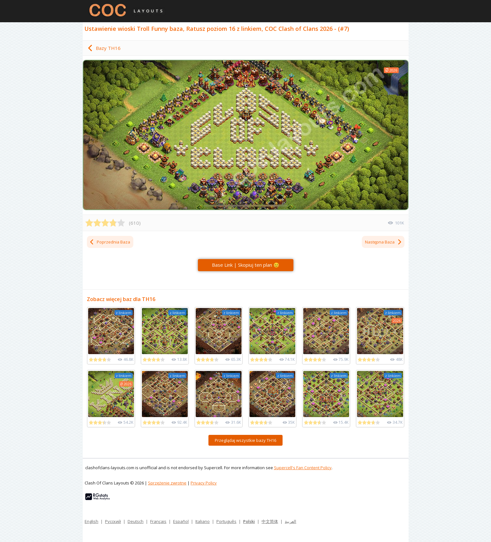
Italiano (202, 521)
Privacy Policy (204, 483)
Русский (113, 521)
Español (181, 521)
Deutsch (136, 521)
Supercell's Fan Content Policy (303, 467)
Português (226, 521)
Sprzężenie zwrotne (167, 483)
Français (158, 521)
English (91, 521)
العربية (290, 521)
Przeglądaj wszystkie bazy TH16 (245, 440)
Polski (249, 521)
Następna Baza (383, 242)
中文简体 (270, 521)
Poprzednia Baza (109, 242)
